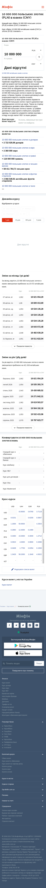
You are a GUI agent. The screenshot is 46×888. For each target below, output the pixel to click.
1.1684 (13, 524)
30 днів (17, 220)
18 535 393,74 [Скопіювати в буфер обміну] (37, 384)
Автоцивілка (6, 818)
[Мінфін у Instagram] (29, 625)
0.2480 (30, 530)
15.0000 (22, 536)
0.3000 (30, 536)
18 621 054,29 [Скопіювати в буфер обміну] (37, 297)
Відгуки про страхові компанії (12, 813)
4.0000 (22, 542)
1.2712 (39, 536)
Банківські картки (8, 693)
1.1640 (30, 554)
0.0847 (39, 518)
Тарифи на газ (7, 704)
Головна (2, 606)
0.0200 (30, 518)
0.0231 (13, 518)
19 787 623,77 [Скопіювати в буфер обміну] (37, 420)
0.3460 (13, 536)
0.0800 (30, 542)
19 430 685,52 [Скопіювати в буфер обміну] (37, 390)
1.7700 (22, 548)
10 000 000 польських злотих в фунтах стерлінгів (19, 175)
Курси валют (7, 585)
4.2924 (39, 524)
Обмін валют (6, 758)
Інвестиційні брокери (9, 696)
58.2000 (22, 554)
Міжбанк (5, 699)
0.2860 (13, 530)
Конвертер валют (8, 707)
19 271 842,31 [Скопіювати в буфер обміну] (37, 396)
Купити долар (7, 766)
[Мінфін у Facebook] (9, 625)
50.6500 (22, 524)
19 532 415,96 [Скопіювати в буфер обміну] (37, 414)
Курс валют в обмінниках (11, 761)
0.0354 (30, 548)
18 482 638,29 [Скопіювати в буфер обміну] (37, 333)
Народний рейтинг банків (11, 712)
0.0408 (13, 548)
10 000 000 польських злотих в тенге (18, 186)
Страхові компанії (8, 821)
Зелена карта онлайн (9, 810)
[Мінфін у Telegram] (16, 625)
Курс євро (5, 688)
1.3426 (13, 554)
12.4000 (22, 530)
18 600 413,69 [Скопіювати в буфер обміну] (37, 303)
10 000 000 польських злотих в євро (18, 148)
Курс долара (6, 685)
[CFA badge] (7, 830)
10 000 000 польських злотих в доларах (20, 140)
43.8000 (22, 512)
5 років (38, 220)
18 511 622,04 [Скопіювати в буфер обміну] (37, 339)
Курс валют (6, 683)
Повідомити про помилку (23, 671)
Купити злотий (7, 772)
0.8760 (30, 512)
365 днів (28, 220)
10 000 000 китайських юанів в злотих (15, 73)
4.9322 (39, 554)
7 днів (7, 220)
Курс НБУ (5, 691)
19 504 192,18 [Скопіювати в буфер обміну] (37, 408)
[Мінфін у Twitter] (23, 625)
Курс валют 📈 (11, 606)
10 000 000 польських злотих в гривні (19, 156)
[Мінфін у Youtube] (36, 625)
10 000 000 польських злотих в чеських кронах (19, 165)
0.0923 (13, 542)
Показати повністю (23, 346)
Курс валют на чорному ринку (12, 764)
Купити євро (6, 769)
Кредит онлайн (7, 710)
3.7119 (39, 512)
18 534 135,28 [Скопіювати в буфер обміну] (37, 309)
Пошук (39, 663)
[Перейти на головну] (7, 7)
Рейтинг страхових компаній (12, 816)
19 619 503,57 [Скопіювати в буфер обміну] (37, 402)
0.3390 (39, 542)
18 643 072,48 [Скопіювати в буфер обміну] (37, 327)
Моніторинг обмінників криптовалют (14, 715)
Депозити (5, 702)
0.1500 (39, 548)
